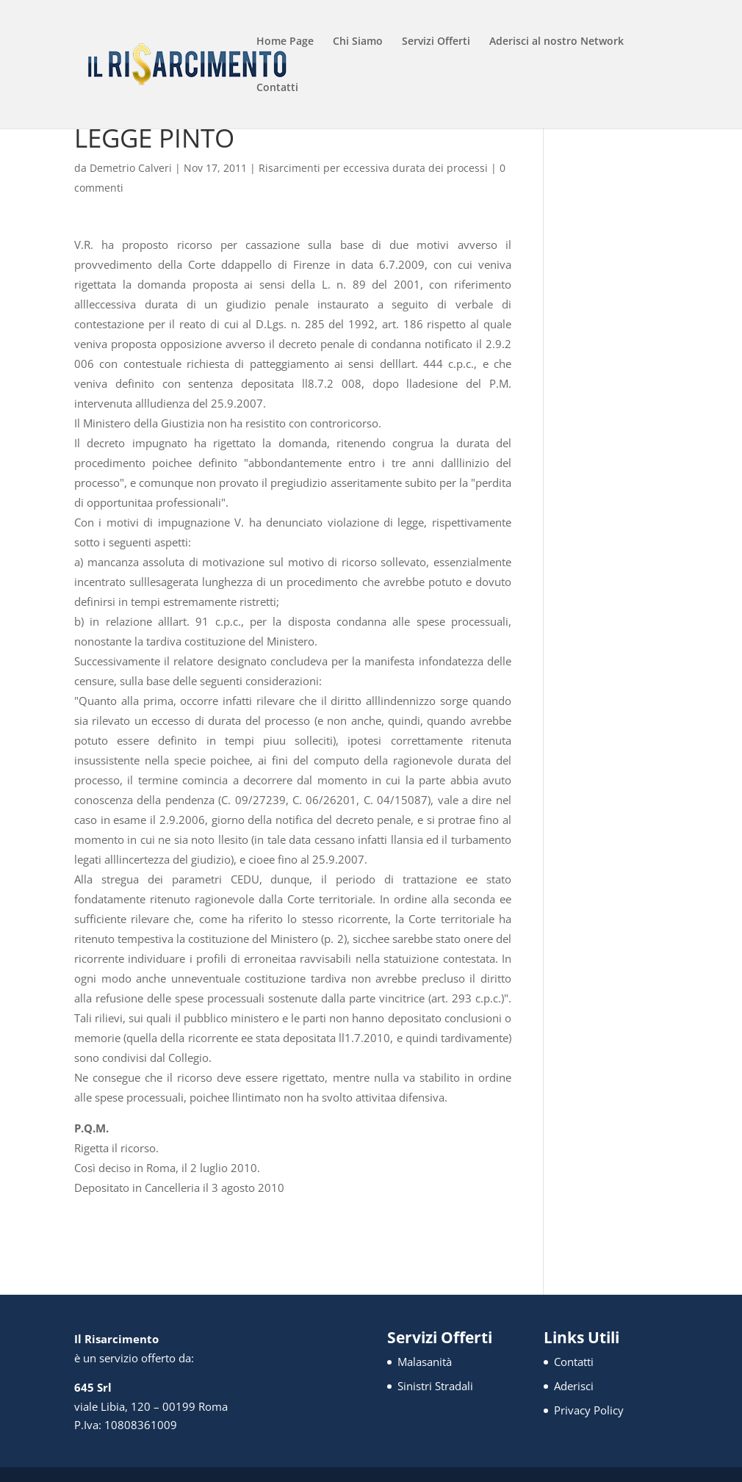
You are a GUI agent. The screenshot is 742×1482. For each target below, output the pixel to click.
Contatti (277, 88)
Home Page (285, 42)
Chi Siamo (358, 42)
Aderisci (574, 1385)
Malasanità (424, 1361)
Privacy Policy (589, 1410)
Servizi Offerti (436, 42)
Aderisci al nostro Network (556, 42)
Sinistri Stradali (435, 1385)
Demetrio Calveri (131, 168)
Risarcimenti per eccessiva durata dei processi (373, 168)
